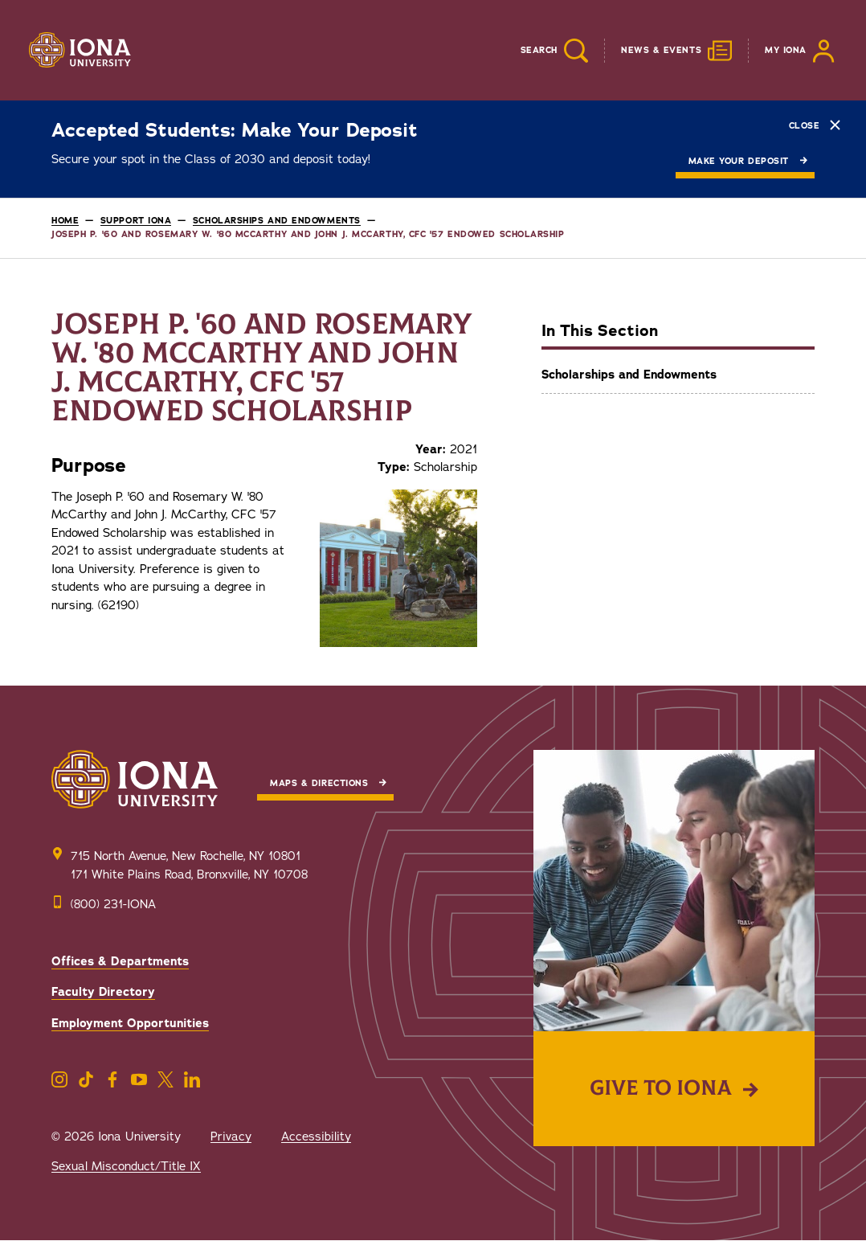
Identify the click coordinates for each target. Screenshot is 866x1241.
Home (65, 221)
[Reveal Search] (542, 51)
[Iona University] (80, 51)
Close (814, 125)
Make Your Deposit (738, 161)
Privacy (230, 1136)
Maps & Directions (319, 783)
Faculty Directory (103, 992)
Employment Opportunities (130, 1023)
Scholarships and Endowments (277, 221)
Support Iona (136, 221)
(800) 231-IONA (113, 904)
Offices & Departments (120, 961)
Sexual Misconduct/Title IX (126, 1166)
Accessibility (316, 1136)
